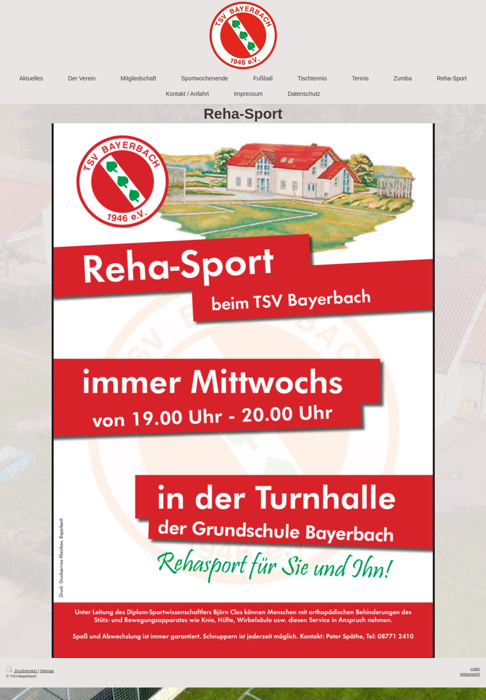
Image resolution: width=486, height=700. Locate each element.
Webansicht (470, 674)
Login (475, 669)
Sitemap (47, 671)
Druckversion (22, 671)
